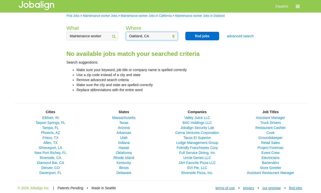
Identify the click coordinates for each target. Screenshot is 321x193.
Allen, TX (50, 143)
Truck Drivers (270, 123)
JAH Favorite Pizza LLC (197, 163)
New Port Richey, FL (50, 153)
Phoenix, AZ (50, 133)
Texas (123, 123)
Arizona (124, 128)
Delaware (123, 173)
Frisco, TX (50, 138)
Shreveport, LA (50, 148)
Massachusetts (123, 118)
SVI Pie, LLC (197, 168)
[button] (297, 6)
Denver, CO (50, 168)
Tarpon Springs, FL (50, 123)
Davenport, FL (50, 173)
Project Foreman (270, 148)
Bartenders (270, 163)
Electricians (271, 158)
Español (281, 6)
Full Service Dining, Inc (197, 153)
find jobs (202, 36)
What (72, 28)
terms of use (225, 188)
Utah (124, 138)
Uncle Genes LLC (197, 158)
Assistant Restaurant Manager (270, 173)
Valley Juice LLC (197, 118)
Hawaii (124, 148)
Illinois (124, 168)
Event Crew (271, 153)
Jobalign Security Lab (197, 128)
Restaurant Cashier (270, 128)
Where (133, 28)
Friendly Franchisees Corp (197, 148)
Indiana (124, 143)
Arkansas (124, 133)
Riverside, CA (50, 158)
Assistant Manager (270, 118)
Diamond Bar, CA (50, 163)
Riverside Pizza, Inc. (197, 173)
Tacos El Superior (197, 138)
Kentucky (124, 163)
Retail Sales (270, 143)
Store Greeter (270, 168)
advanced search (240, 36)
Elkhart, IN (50, 118)
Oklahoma (124, 153)
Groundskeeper (270, 138)
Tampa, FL (50, 128)
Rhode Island (123, 158)
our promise (271, 188)
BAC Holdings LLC (197, 123)
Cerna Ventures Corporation (197, 133)
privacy (248, 188)
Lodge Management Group (197, 143)
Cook (270, 133)
